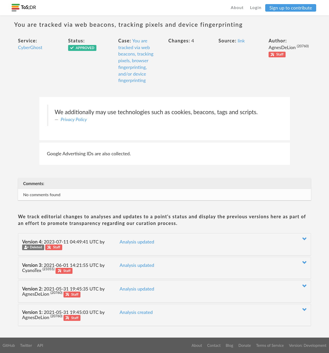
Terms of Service (270, 345)
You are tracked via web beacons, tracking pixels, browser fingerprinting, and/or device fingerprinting (135, 60)
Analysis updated (137, 242)
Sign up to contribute (290, 8)
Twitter (26, 345)
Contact (214, 345)
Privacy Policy (74, 119)
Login (256, 7)
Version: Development (307, 345)
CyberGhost (30, 47)
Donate (244, 345)
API (40, 345)
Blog (229, 345)
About (237, 7)
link (241, 40)
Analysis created (136, 312)
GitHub (9, 345)
